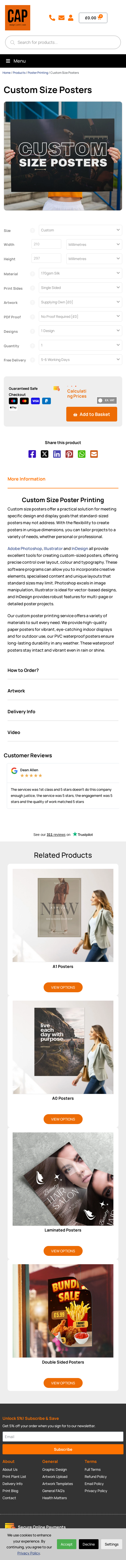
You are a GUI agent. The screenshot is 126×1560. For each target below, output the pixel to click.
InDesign (80, 548)
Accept (67, 1544)
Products (19, 72)
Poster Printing (38, 72)
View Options (63, 987)
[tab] (63, 479)
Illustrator (53, 548)
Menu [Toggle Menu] (15, 61)
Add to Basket (91, 414)
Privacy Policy (28, 1553)
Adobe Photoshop (25, 548)
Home (7, 72)
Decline (89, 1544)
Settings (111, 1544)
